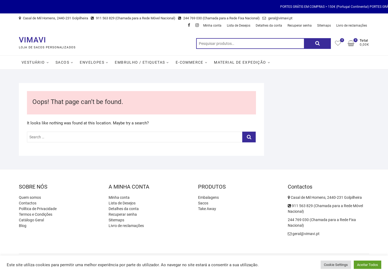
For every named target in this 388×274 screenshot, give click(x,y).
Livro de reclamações (351, 25)
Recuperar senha (299, 25)
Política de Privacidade (38, 209)
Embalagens (208, 197)
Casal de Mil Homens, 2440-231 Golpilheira (53, 18)
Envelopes (92, 62)
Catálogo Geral (31, 220)
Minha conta (212, 25)
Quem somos (30, 197)
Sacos (62, 62)
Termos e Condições (35, 214)
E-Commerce (189, 62)
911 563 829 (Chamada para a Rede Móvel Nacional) (133, 18)
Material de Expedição (240, 62)
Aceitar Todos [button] (367, 265)
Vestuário (33, 62)
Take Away (207, 209)
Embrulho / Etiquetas (140, 62)
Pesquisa (317, 43)
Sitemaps (324, 25)
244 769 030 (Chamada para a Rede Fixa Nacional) (219, 18)
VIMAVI (32, 39)
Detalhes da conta (269, 25)
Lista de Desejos (238, 25)
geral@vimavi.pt (277, 18)
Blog (22, 225)
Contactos (27, 203)
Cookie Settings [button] (336, 265)
